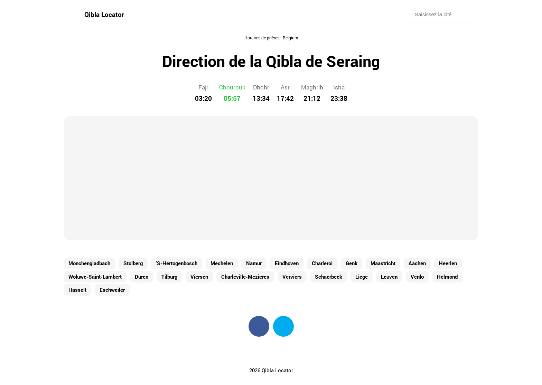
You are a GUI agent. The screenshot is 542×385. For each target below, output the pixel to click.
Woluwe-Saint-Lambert (95, 276)
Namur (254, 263)
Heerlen (448, 263)
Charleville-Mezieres (245, 276)
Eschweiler (112, 289)
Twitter (283, 326)
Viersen (199, 276)
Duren (141, 276)
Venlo (417, 276)
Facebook (259, 326)
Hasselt (77, 289)
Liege (361, 276)
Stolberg (133, 263)
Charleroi (322, 263)
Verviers (292, 276)
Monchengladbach (89, 263)
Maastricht (383, 263)
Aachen (417, 263)
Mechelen (222, 263)
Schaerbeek (328, 276)
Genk (351, 263)
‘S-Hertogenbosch (176, 263)
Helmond (447, 276)
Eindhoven (287, 263)
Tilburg (169, 276)
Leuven (389, 276)
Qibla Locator (104, 14)
